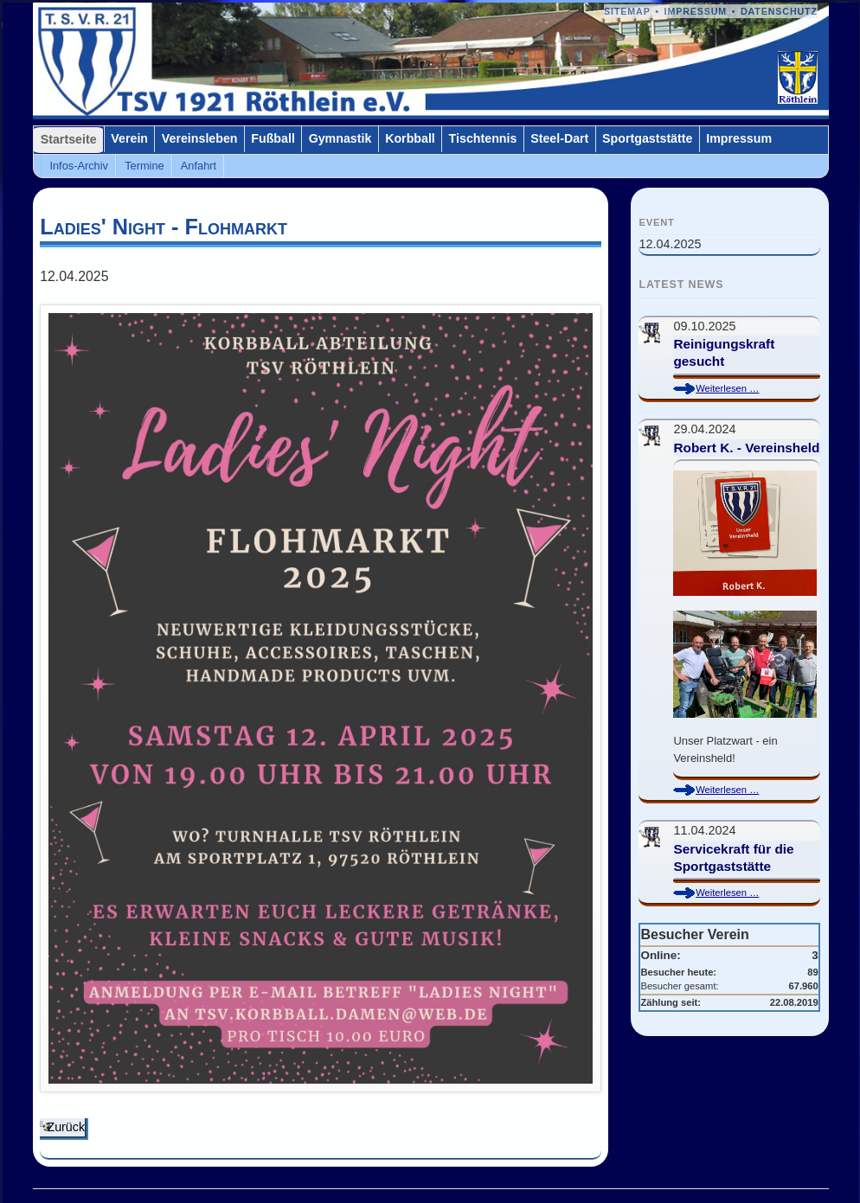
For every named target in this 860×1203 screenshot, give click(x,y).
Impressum (696, 11)
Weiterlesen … (740, 388)
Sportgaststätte (647, 138)
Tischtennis (483, 138)
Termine (144, 165)
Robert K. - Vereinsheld (746, 447)
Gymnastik (340, 138)
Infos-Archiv (78, 165)
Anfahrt (198, 165)
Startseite (69, 139)
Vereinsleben (200, 138)
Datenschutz (779, 11)
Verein (129, 138)
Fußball (273, 138)
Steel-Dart (559, 138)
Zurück (66, 1127)
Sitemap (627, 11)
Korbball (410, 138)
